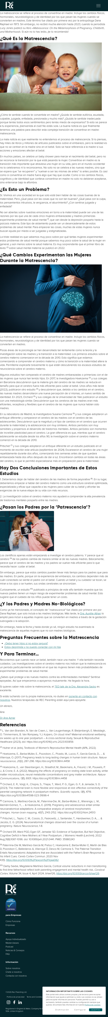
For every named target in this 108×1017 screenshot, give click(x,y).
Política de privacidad (15, 997)
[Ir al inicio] (9, 5)
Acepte (95, 1010)
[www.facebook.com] (14, 1002)
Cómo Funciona (13, 921)
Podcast (9, 946)
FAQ (8, 954)
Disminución (62, 1010)
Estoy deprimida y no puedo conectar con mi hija (32, 647)
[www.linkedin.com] (20, 1002)
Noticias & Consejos (15, 950)
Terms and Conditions (35, 997)
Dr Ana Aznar (7, 717)
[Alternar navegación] (98, 5)
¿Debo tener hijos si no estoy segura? (26, 643)
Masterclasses (12, 943)
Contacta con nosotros (16, 976)
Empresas (10, 925)
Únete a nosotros (14, 972)
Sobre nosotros (13, 968)
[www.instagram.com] (8, 1002)
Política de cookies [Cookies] (92, 1005)
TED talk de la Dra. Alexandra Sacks (75, 686)
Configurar (80, 1010)
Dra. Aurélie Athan (90, 613)
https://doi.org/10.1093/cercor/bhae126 (77, 873)
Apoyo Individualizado (16, 939)
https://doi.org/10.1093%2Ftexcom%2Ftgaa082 (32, 859)
